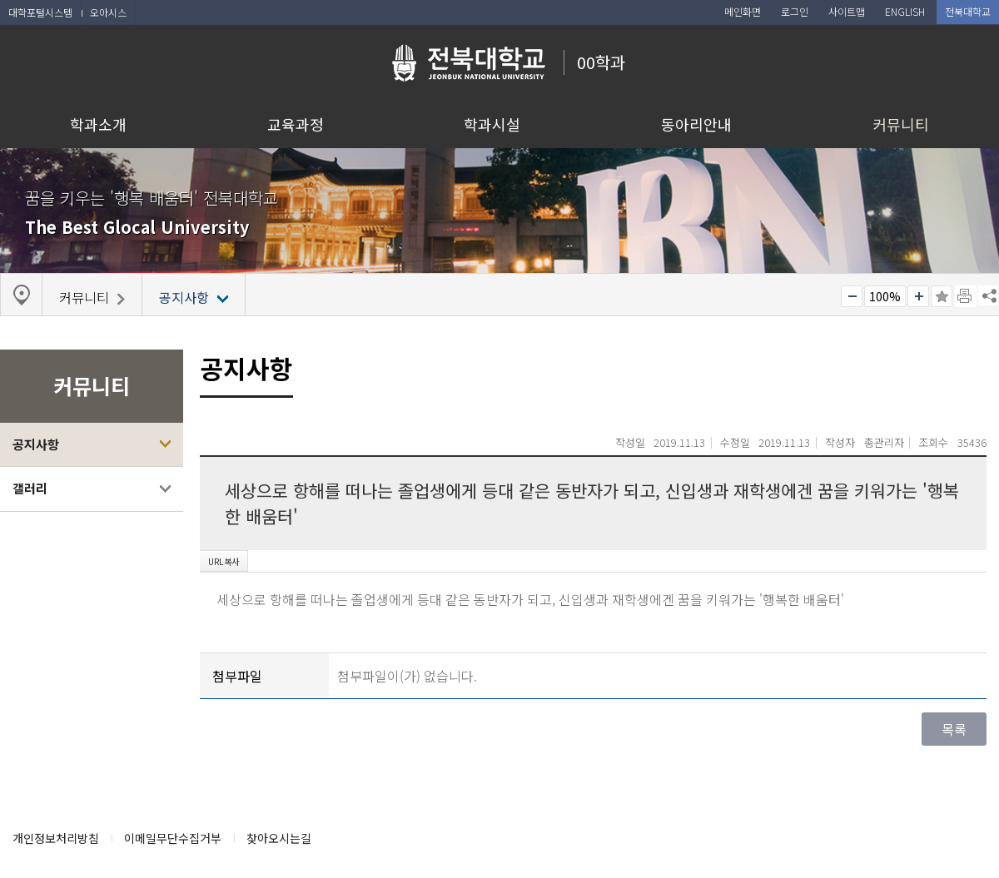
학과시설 (492, 124)
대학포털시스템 (40, 12)
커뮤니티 (900, 124)
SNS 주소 (988, 295)
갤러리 (29, 488)
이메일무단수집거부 (172, 838)
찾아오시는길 (278, 838)
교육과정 (295, 124)
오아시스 (108, 12)
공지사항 (35, 444)
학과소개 (98, 124)
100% (885, 296)
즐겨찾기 (941, 296)
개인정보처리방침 (55, 838)
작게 (851, 296)
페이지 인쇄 (966, 296)
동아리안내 (696, 124)
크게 (918, 296)
